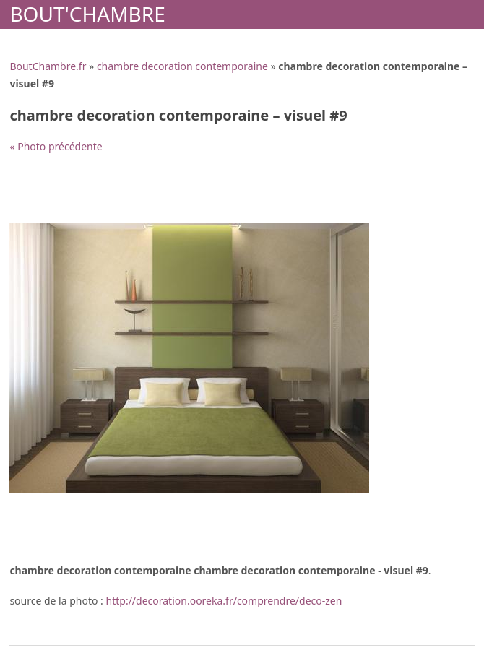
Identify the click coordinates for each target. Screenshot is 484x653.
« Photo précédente (55, 146)
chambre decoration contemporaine (182, 66)
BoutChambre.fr (47, 66)
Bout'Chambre (87, 13)
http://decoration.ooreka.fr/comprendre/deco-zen (224, 600)
